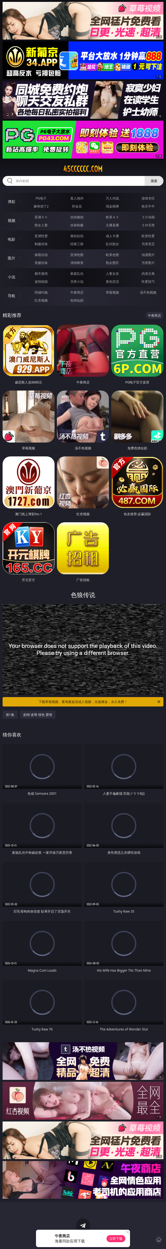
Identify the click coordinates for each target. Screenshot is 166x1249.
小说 (11, 276)
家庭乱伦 (76, 273)
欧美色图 (112, 254)
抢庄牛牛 (148, 206)
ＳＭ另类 (148, 225)
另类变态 (148, 244)
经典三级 (76, 244)
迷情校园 (41, 281)
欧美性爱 (148, 236)
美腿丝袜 (41, 262)
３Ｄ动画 (148, 217)
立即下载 (116, 1238)
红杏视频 (41, 300)
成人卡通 (112, 236)
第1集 (10, 714)
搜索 (154, 181)
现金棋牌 (112, 206)
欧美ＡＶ (112, 217)
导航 (11, 295)
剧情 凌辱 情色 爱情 (37, 714)
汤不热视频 (148, 292)
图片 (11, 258)
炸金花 (77, 206)
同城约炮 (41, 292)
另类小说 (76, 281)
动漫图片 (148, 254)
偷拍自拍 (76, 236)
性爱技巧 (148, 281)
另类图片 (148, 262)
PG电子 (41, 198)
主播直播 (112, 225)
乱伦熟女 (112, 244)
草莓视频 (112, 292)
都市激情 (41, 273)
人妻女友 (112, 273)
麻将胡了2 (41, 206)
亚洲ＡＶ (41, 217)
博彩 (11, 201)
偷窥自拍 (41, 254)
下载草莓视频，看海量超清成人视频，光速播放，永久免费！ (100, 702)
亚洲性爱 (41, 236)
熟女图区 (112, 262)
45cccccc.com (83, 169)
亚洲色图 (76, 254)
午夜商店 (76, 292)
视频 (11, 220)
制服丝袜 (41, 244)
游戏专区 (148, 198)
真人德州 (76, 198)
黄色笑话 (112, 281)
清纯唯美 (76, 262)
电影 (11, 239)
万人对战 (112, 198)
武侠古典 (148, 273)
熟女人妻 (41, 225)
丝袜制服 (76, 225)
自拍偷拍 (76, 217)
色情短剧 (76, 300)
